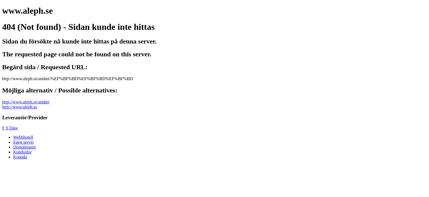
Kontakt (20, 157)
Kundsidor (22, 152)
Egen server (23, 142)
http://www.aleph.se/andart (25, 102)
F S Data (10, 128)
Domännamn (24, 147)
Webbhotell (23, 137)
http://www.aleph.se (19, 107)
